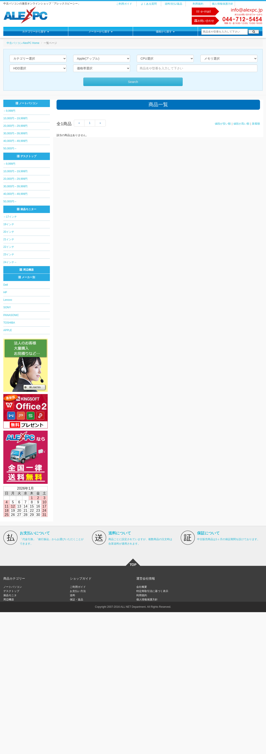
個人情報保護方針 (222, 3)
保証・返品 (76, 599)
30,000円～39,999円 (15, 133)
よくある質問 (149, 3)
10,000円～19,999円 (15, 118)
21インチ (8, 239)
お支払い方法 (78, 591)
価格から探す (165, 31)
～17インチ (10, 216)
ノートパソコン (26, 103)
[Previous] (79, 123)
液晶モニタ (10, 595)
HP (5, 292)
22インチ (8, 246)
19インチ (8, 224)
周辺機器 (26, 269)
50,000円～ (10, 148)
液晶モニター (26, 209)
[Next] (100, 123)
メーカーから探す (100, 31)
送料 (72, 595)
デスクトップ (26, 156)
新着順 (256, 123)
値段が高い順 (241, 123)
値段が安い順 (223, 123)
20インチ (8, 231)
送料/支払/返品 (173, 3)
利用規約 (198, 3)
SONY (7, 307)
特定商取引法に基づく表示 (152, 591)
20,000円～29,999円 (15, 125)
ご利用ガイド (124, 3)
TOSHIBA (9, 322)
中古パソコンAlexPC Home (23, 43)
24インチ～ (10, 262)
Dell (5, 284)
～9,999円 (9, 110)
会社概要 (141, 586)
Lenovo (7, 299)
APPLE (7, 330)
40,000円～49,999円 (15, 141)
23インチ (8, 254)
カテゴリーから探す (35, 31)
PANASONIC (11, 315)
